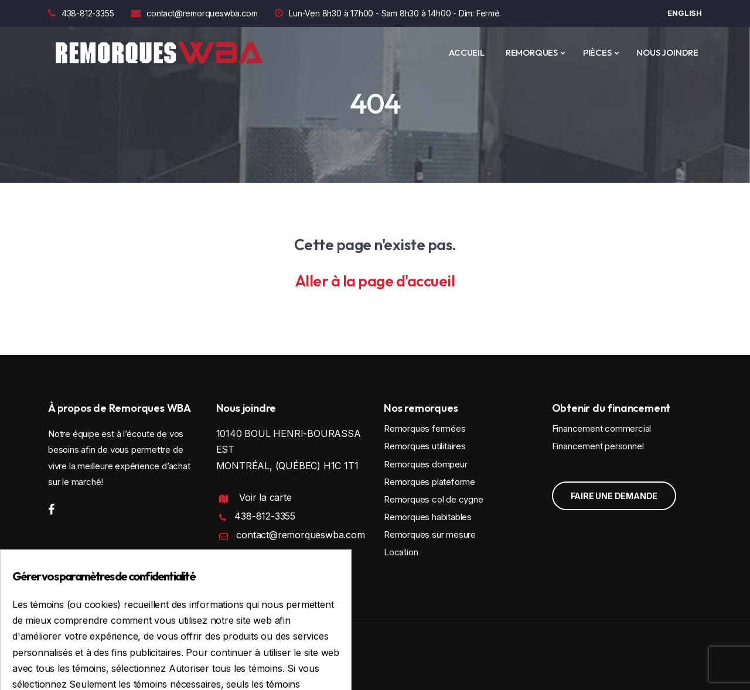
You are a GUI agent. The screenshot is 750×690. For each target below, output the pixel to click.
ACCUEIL (467, 52)
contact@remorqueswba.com (194, 13)
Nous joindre (667, 52)
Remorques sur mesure (430, 534)
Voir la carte (265, 497)
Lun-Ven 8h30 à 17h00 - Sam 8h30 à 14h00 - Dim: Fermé (387, 13)
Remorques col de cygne (433, 499)
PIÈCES (597, 52)
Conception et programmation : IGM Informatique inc (151, 658)
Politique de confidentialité (267, 570)
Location (401, 552)
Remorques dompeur (426, 464)
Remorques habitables (428, 516)
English (684, 13)
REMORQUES (532, 52)
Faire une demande (614, 496)
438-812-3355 (81, 13)
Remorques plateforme (429, 481)
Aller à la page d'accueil (375, 281)
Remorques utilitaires (425, 446)
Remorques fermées (425, 428)
